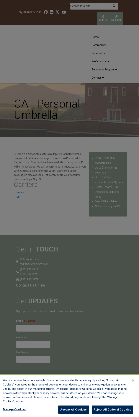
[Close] (133, 383)
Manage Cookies (14, 412)
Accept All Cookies (73, 412)
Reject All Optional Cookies (112, 412)
